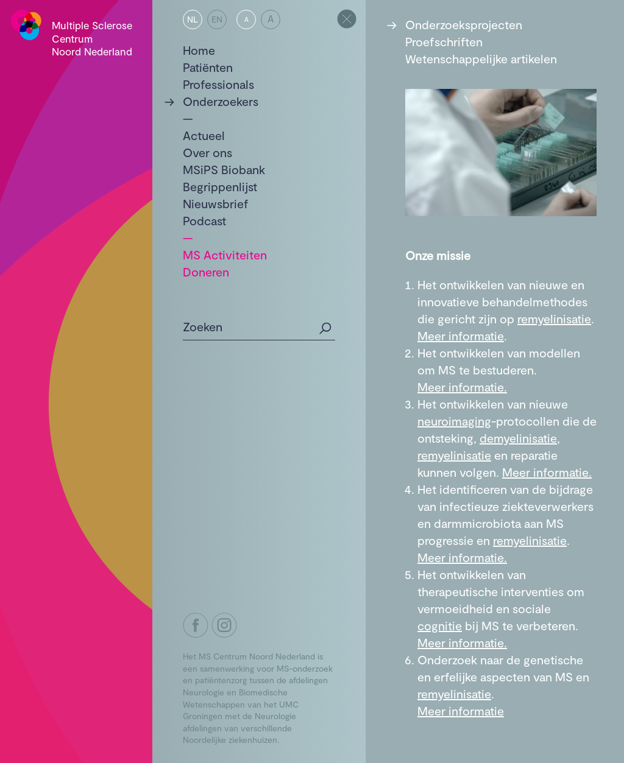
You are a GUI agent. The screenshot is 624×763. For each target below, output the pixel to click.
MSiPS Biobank (224, 169)
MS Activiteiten (225, 254)
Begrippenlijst (220, 186)
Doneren (206, 271)
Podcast (204, 220)
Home (199, 50)
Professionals (218, 84)
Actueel (204, 135)
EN (216, 19)
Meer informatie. (462, 386)
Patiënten (208, 67)
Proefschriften (444, 41)
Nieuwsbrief (216, 203)
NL (192, 19)
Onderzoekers (220, 101)
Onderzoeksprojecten (463, 24)
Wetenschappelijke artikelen (481, 58)
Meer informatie (460, 335)
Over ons (207, 152)
